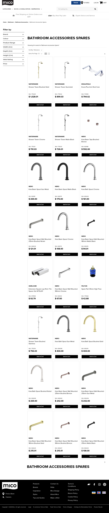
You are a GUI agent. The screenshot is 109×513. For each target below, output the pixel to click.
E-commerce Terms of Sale (40, 507)
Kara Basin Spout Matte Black (65, 189)
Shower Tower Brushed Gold (39, 87)
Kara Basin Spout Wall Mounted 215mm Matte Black (92, 442)
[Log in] (102, 9)
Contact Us (54, 484)
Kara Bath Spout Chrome (90, 189)
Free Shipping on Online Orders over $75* (29, 15)
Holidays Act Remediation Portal (83, 507)
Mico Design (54, 491)
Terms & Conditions (72, 485)
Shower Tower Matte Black (64, 139)
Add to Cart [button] (40, 105)
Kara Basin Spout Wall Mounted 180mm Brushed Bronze (66, 442)
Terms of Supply (67, 507)
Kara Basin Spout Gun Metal (39, 189)
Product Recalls (98, 507)
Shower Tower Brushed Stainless (37, 342)
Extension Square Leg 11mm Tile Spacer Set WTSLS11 (40, 290)
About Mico (54, 494)
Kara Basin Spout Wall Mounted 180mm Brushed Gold (40, 442)
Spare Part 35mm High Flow (91, 289)
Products (36, 484)
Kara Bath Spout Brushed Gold (92, 341)
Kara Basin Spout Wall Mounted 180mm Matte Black (92, 240)
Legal (29, 507)
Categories (8, 9)
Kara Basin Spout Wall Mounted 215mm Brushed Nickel (40, 240)
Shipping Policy (73, 490)
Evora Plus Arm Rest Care (90, 87)
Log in (94, 2)
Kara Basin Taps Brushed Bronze (90, 140)
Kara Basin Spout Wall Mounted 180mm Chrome (66, 290)
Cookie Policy (73, 497)
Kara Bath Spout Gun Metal (64, 341)
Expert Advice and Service (85, 16)
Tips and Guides (39, 498)
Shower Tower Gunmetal (64, 87)
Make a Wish (55, 498)
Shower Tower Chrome (37, 139)
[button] (13, 16)
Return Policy (72, 493)
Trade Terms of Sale (55, 507)
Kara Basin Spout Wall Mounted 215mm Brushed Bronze (66, 392)
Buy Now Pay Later (59, 16)
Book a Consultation (22, 9)
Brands (35, 487)
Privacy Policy (73, 500)
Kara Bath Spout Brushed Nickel (40, 391)
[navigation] (13, 47)
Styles (35, 494)
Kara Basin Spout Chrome (64, 239)
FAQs (52, 487)
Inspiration (36, 9)
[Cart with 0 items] (103, 2)
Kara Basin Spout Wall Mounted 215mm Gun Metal (92, 392)
